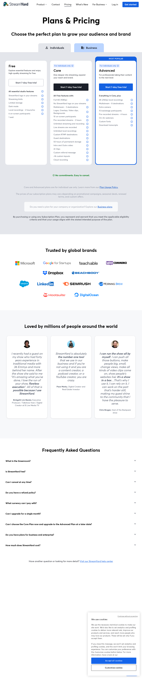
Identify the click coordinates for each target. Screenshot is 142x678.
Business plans (105, 206)
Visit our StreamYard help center (96, 561)
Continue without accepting (128, 616)
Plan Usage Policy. (109, 187)
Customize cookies (113, 667)
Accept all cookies (113, 660)
